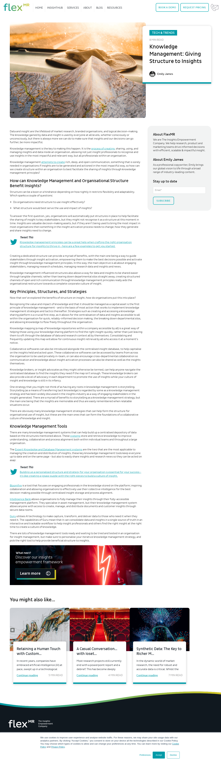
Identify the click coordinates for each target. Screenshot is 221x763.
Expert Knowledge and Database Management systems (48, 449)
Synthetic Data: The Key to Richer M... (172, 652)
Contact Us (214, 7)
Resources (114, 7)
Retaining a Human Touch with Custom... (36, 652)
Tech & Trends (163, 33)
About (87, 7)
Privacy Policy (58, 747)
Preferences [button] (145, 755)
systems (75, 435)
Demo (167, 7)
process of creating (103, 148)
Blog (99, 7)
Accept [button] (159, 755)
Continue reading (27, 676)
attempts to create (53, 162)
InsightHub (55, 7)
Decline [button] (173, 755)
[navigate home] (16, 7)
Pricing (194, 7)
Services (73, 7)
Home (39, 7)
